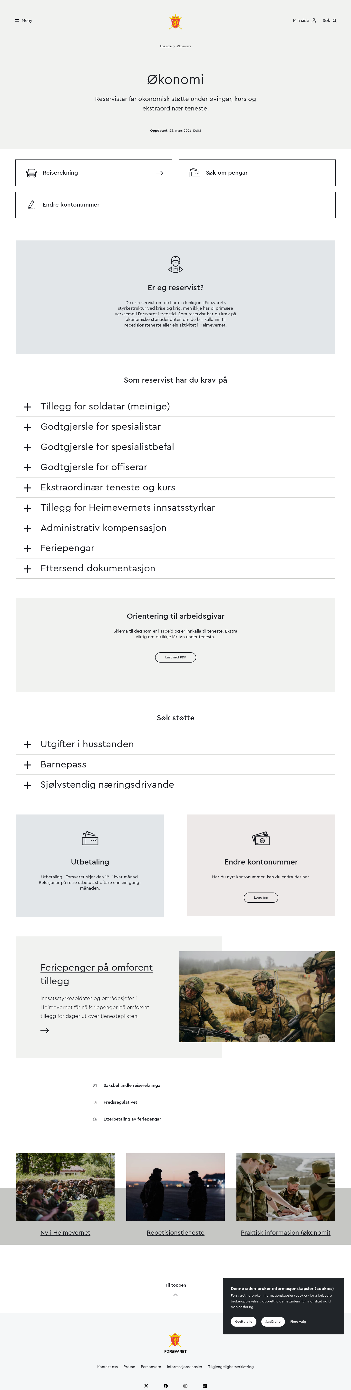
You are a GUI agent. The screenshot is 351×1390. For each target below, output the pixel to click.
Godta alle (243, 1321)
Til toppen (175, 1261)
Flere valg (299, 1321)
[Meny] (22, 20)
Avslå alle (273, 1321)
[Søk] (331, 20)
